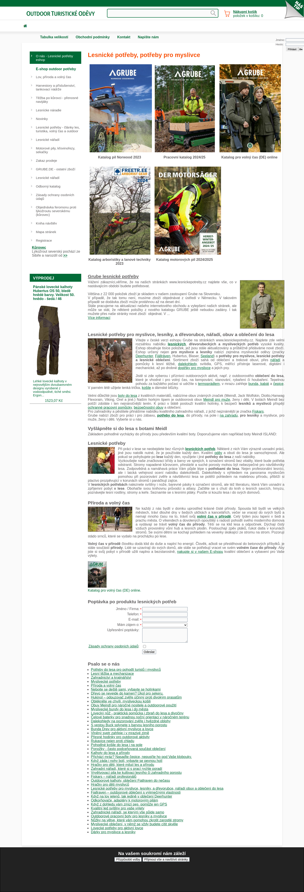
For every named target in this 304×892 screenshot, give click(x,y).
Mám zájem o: (128, 625)
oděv (218, 453)
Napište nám (148, 37)
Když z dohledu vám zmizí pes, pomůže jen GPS (129, 804)
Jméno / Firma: (128, 609)
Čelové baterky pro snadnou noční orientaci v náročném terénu (140, 717)
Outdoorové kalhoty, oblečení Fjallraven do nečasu (130, 780)
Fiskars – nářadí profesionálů (113, 776)
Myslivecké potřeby (106, 681)
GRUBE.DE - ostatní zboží (55, 169)
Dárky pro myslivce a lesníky (113, 832)
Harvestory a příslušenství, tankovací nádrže (56, 87)
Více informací (99, 318)
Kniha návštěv (46, 223)
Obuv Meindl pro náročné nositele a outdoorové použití (134, 705)
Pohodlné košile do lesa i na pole (116, 745)
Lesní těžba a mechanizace (112, 673)
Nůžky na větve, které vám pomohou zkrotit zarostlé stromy (137, 820)
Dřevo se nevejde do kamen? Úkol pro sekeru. (127, 693)
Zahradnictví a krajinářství (111, 677)
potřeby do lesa (170, 415)
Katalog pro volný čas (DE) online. (114, 590)
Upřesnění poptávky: (123, 630)
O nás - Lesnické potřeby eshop (54, 58)
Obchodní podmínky (93, 37)
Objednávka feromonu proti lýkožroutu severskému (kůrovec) (56, 211)
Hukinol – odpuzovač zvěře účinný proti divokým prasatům (136, 697)
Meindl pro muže (216, 399)
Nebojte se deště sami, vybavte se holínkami (126, 689)
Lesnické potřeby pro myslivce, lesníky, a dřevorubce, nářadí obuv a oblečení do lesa (157, 788)
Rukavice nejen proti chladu (112, 741)
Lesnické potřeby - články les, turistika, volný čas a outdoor (58, 129)
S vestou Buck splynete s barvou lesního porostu (129, 725)
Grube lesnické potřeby (113, 276)
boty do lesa (127, 395)
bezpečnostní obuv (148, 407)
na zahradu (229, 415)
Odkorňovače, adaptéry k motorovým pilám (124, 800)
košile (146, 388)
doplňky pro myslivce (194, 368)
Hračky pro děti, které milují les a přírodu (122, 765)
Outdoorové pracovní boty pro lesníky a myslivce (129, 816)
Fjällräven (162, 356)
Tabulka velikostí (54, 37)
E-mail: (133, 619)
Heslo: (280, 44)
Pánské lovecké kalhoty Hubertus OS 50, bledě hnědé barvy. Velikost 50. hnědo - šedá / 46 (54, 293)
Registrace (44, 240)
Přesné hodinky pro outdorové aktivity (120, 737)
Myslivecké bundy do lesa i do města (119, 709)
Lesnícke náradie (48, 110)
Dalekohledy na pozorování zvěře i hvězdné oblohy (131, 721)
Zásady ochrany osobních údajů (113, 646)
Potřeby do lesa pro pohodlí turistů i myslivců (126, 669)
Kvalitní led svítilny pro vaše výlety (117, 808)
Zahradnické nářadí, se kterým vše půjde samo (127, 812)
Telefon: (133, 614)
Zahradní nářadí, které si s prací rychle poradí (126, 769)
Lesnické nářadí (47, 140)
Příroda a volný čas (106, 685)
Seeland (207, 356)
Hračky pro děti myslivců (110, 784)
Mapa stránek (46, 232)
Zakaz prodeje (46, 160)
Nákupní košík (245, 12)
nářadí (275, 360)
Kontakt (123, 37)
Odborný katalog (48, 186)
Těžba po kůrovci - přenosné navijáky (57, 99)
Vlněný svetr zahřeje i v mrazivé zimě (120, 733)
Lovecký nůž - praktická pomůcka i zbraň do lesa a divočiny (137, 713)
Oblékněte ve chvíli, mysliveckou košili (121, 701)
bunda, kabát (258, 384)
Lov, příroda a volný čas (53, 77)
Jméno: (280, 40)
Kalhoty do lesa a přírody (110, 753)
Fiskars (258, 411)
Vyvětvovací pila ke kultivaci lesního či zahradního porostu (136, 772)
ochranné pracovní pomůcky (110, 407)
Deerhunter (144, 356)
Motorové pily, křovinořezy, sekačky (55, 150)
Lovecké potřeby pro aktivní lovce (117, 828)
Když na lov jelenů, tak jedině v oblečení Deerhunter (131, 796)
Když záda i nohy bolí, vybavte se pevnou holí (126, 761)
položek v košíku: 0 (248, 14)
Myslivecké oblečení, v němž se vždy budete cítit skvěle (134, 824)
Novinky (42, 119)
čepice (278, 384)
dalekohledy (187, 364)
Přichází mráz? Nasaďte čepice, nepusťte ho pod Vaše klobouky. (141, 757)
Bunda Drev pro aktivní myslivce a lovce (122, 729)
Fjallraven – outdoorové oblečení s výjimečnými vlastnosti (136, 792)
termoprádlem (209, 384)
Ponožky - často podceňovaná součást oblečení (128, 749)
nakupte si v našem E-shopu (200, 552)
